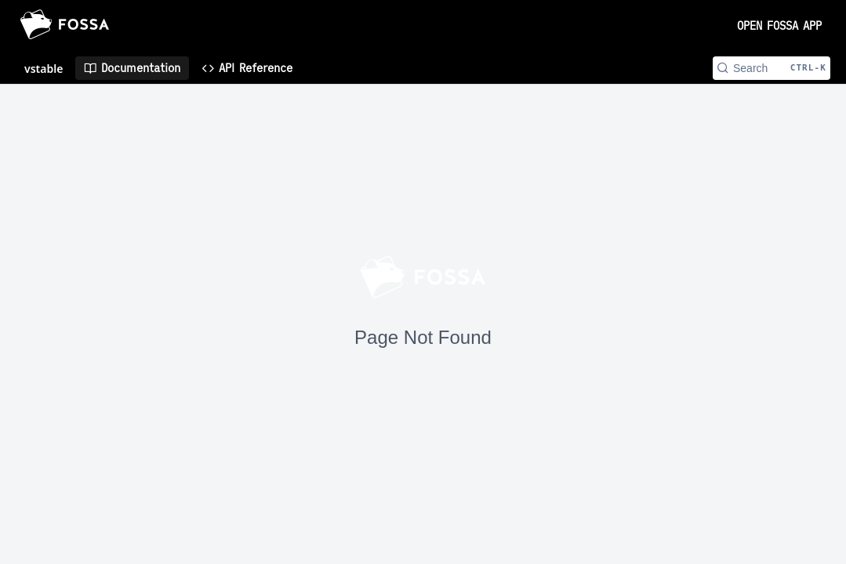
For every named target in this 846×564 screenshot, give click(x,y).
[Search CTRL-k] (771, 68)
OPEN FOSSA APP (779, 26)
